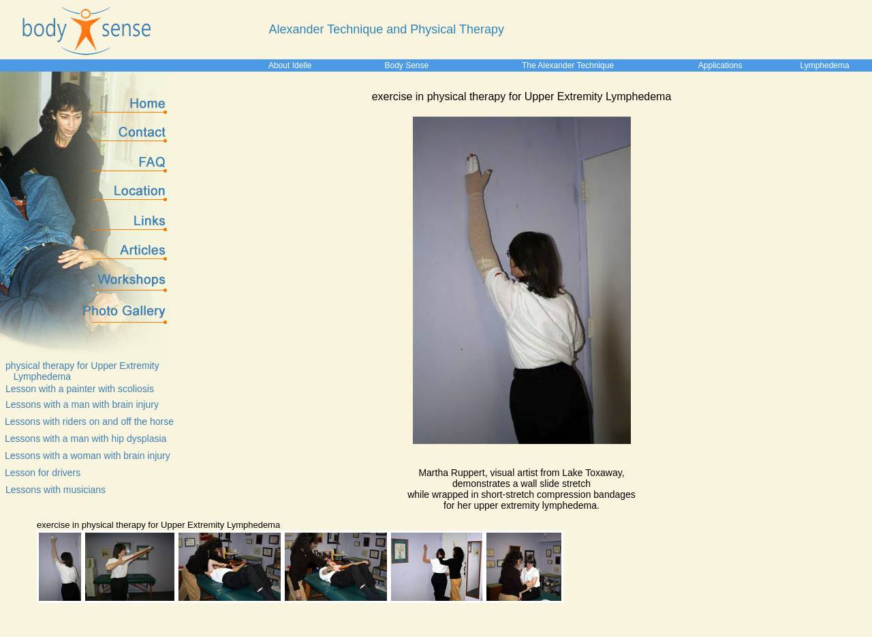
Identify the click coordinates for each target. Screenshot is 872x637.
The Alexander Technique (568, 65)
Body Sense (406, 65)
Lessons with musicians (55, 489)
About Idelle (289, 65)
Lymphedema (824, 65)
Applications (720, 65)
